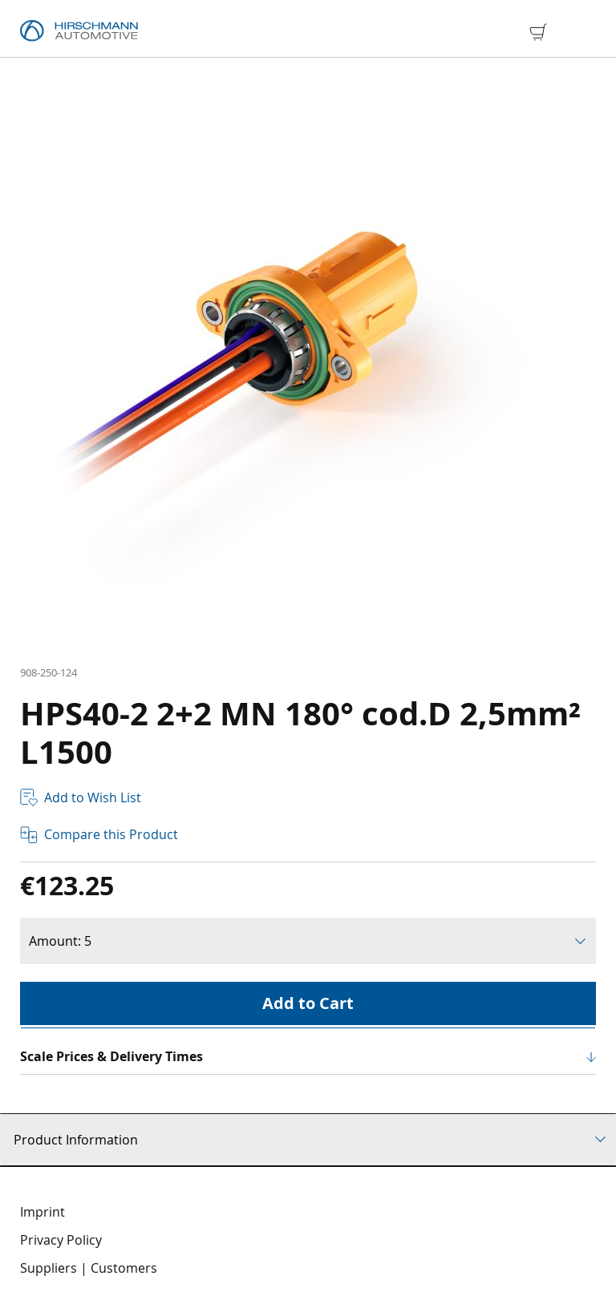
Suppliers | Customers (88, 1268)
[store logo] (79, 31)
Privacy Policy (61, 1240)
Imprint (42, 1212)
